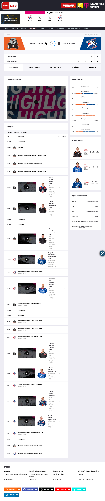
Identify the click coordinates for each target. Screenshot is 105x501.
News (41, 28)
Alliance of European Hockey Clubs (15, 474)
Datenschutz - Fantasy (85, 479)
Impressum (32, 479)
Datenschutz (57, 479)
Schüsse (75, 67)
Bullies (92, 67)
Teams (50, 28)
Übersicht (13, 67)
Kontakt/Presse (9, 479)
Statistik (31, 28)
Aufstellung (34, 67)
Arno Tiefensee (86, 181)
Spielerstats (55, 67)
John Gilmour (86, 165)
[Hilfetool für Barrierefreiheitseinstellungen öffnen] (102, 253)
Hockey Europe (58, 471)
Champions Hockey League (37, 471)
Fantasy (87, 28)
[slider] (65, 19)
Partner (80, 474)
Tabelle (15, 28)
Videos (23, 28)
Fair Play (60, 28)
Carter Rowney (86, 150)
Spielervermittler (58, 474)
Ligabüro (7, 471)
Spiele (7, 28)
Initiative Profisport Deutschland (88, 471)
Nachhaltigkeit (74, 28)
